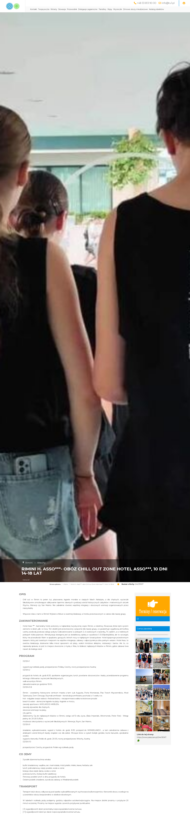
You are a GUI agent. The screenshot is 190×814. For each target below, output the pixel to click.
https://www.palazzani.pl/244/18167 (151, 737)
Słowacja (80, 9)
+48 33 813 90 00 (146, 3)
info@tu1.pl (168, 3)
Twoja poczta (62, 9)
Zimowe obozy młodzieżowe (154, 9)
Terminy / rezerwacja (153, 606)
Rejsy (128, 9)
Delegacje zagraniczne (106, 9)
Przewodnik (90, 9)
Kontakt (52, 9)
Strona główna (55, 584)
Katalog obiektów (174, 9)
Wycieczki (136, 9)
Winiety (72, 9)
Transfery (121, 9)
